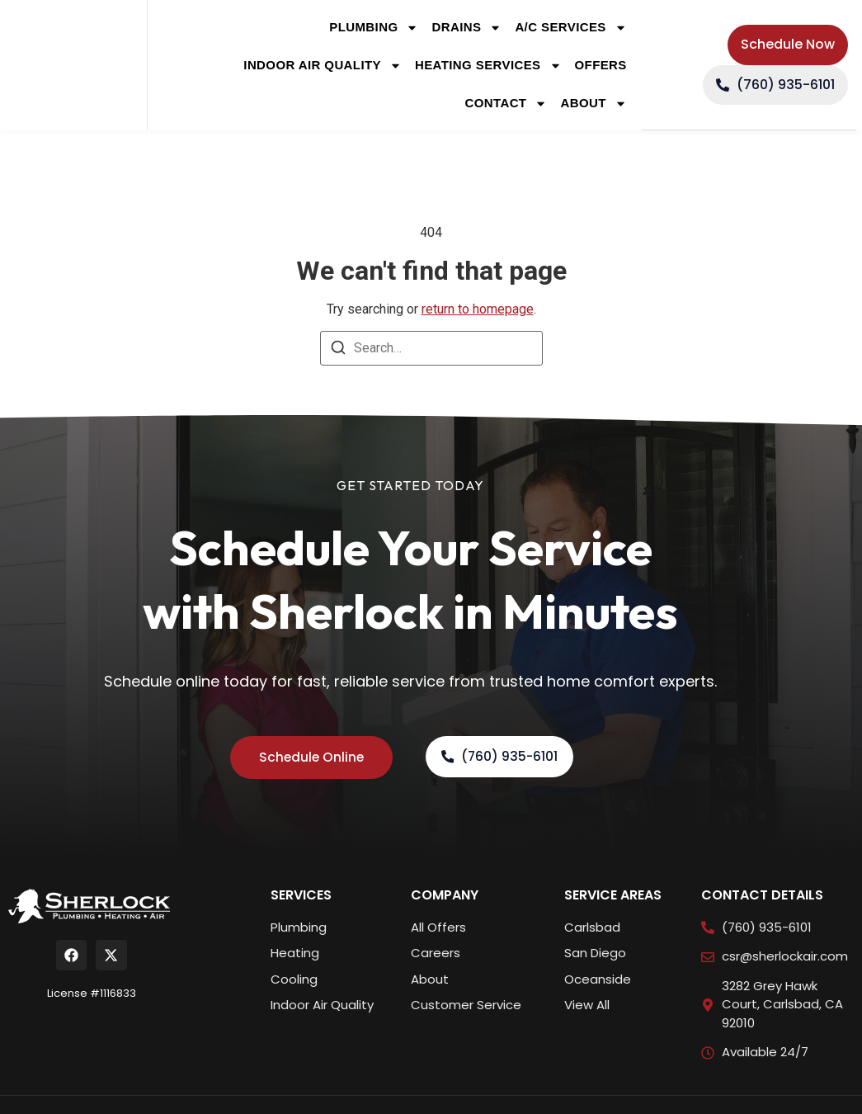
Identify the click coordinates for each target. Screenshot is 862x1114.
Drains (466, 27)
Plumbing (373, 27)
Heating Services (488, 65)
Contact (505, 103)
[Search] (338, 350)
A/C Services (570, 27)
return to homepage (478, 309)
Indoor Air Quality (322, 65)
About (593, 103)
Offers (601, 65)
